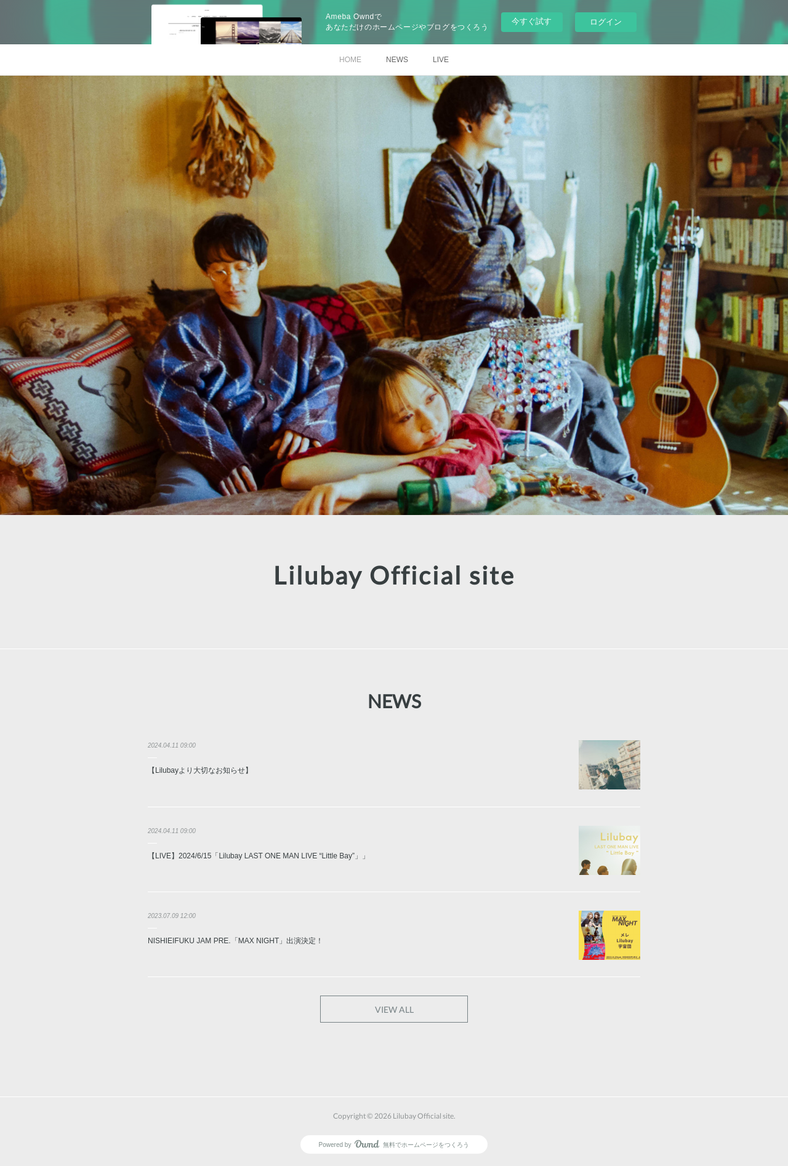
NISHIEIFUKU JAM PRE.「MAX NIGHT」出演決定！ (235, 940)
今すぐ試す (532, 21)
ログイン (606, 21)
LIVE (441, 59)
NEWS (397, 59)
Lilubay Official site (394, 575)
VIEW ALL (394, 1009)
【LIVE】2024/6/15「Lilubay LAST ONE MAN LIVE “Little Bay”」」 (258, 856)
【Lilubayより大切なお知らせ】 (200, 770)
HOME (350, 59)
